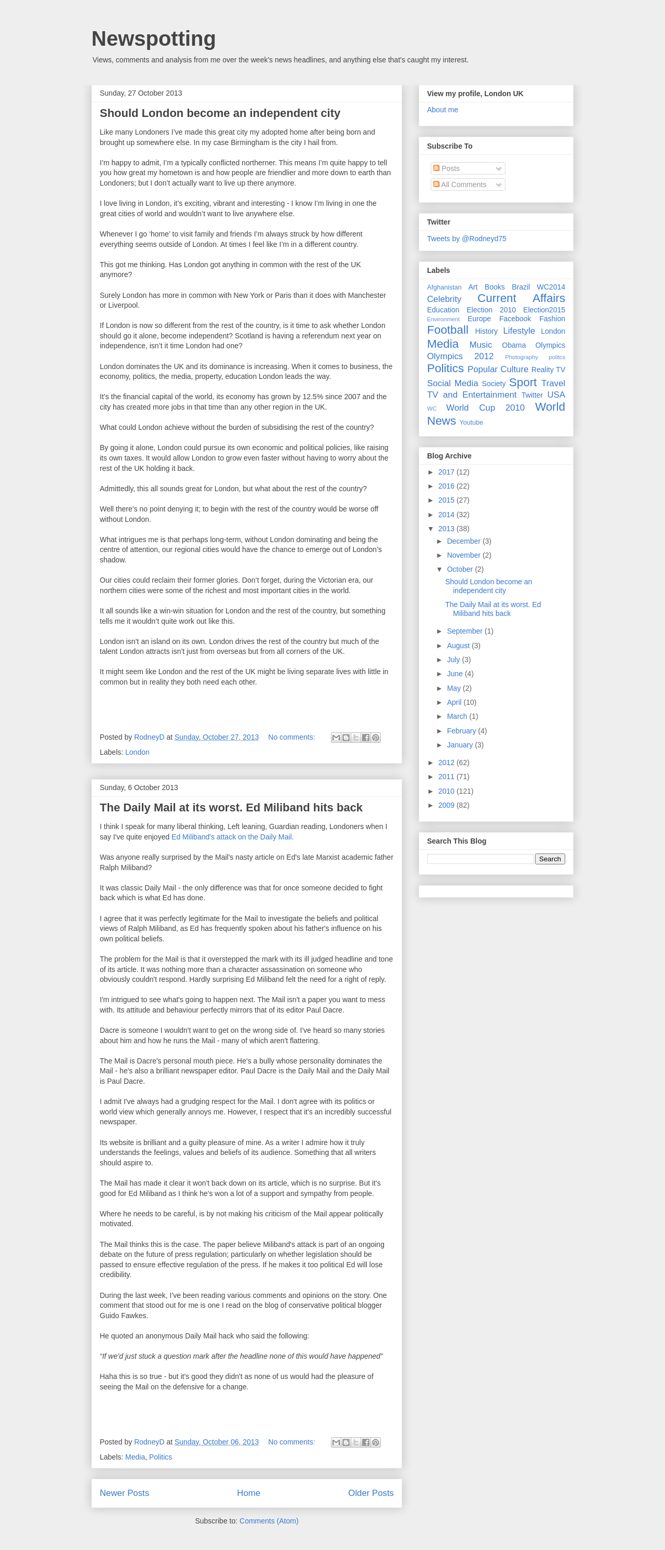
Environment (443, 319)
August (459, 645)
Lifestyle (519, 331)
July (454, 659)
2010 (447, 791)
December (464, 541)
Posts (446, 168)
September (465, 631)
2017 (447, 472)
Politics (160, 1457)
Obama (514, 345)
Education (443, 310)
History (486, 331)
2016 (447, 486)
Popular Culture (498, 369)
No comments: (292, 737)
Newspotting (153, 38)
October (461, 569)
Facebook (515, 318)
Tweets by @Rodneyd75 (467, 238)
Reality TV (548, 369)
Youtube (471, 422)
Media (135, 1457)
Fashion (552, 318)
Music (481, 345)
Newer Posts (124, 1493)
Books (495, 287)
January (461, 745)
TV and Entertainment (471, 395)
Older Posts (371, 1493)
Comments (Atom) (269, 1521)
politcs (557, 357)
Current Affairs (521, 298)
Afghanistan (444, 287)
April (455, 702)
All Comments (459, 184)
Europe (479, 318)
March (458, 716)
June (455, 673)
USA (556, 395)
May (454, 688)
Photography (521, 357)
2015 (447, 500)
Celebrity (444, 299)
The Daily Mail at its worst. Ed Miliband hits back (231, 807)
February (462, 731)
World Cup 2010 (485, 408)
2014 (447, 514)
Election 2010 (491, 310)
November (464, 555)
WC (432, 408)
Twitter (532, 395)
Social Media (452, 383)
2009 (447, 805)
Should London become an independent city (220, 113)
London (137, 752)
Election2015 (544, 310)
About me (442, 110)
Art (473, 287)
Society (494, 383)
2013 (447, 528)
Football (448, 329)
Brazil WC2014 (538, 287)
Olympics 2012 (460, 356)
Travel (553, 383)
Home (248, 1493)
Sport (523, 382)
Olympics (550, 345)
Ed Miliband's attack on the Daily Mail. (232, 837)
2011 (447, 776)
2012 (447, 762)
